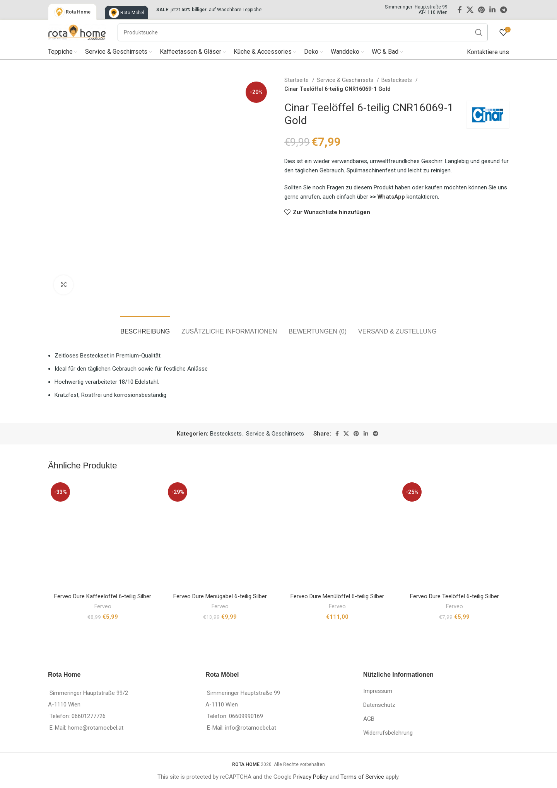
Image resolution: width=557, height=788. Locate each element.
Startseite (297, 80)
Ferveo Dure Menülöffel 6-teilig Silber (337, 596)
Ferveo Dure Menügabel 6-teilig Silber (220, 596)
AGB (368, 718)
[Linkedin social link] (492, 9)
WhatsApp (392, 196)
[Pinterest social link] (481, 9)
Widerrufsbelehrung (388, 732)
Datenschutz (379, 704)
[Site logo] (77, 31)
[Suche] (303, 32)
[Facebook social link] (459, 9)
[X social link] (470, 9)
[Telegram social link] (503, 9)
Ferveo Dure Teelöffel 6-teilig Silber (454, 596)
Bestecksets (397, 80)
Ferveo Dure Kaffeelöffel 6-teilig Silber (102, 596)
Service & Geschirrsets (346, 80)
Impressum (377, 691)
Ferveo (102, 606)
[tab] (145, 327)
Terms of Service (362, 776)
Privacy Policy (310, 776)
